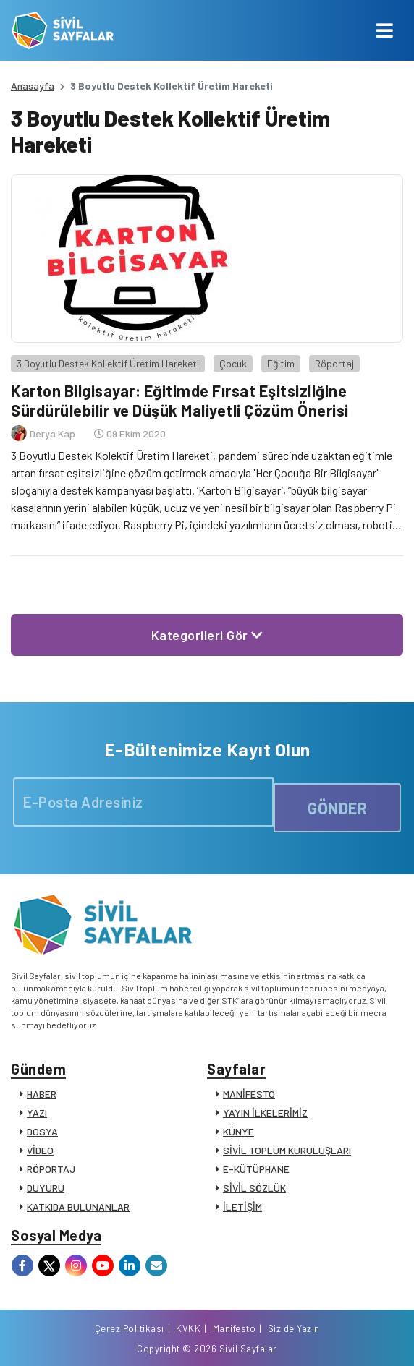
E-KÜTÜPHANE (256, 1169)
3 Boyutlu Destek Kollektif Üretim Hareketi (108, 363)
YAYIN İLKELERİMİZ (265, 1112)
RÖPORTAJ (51, 1169)
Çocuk (233, 363)
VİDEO (40, 1150)
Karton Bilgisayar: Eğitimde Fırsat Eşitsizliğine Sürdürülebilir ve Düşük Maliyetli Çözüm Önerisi (180, 400)
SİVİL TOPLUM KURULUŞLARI (287, 1150)
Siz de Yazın (294, 1328)
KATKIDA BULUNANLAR (78, 1206)
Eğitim (281, 363)
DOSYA (42, 1131)
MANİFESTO (249, 1094)
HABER (41, 1094)
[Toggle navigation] (384, 30)
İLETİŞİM (242, 1206)
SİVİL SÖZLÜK (254, 1188)
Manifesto (234, 1328)
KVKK (188, 1328)
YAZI (37, 1112)
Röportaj (334, 363)
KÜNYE (238, 1131)
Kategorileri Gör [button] (207, 635)
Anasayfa (32, 86)
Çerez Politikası (129, 1328)
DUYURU (45, 1188)
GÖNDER (337, 807)
